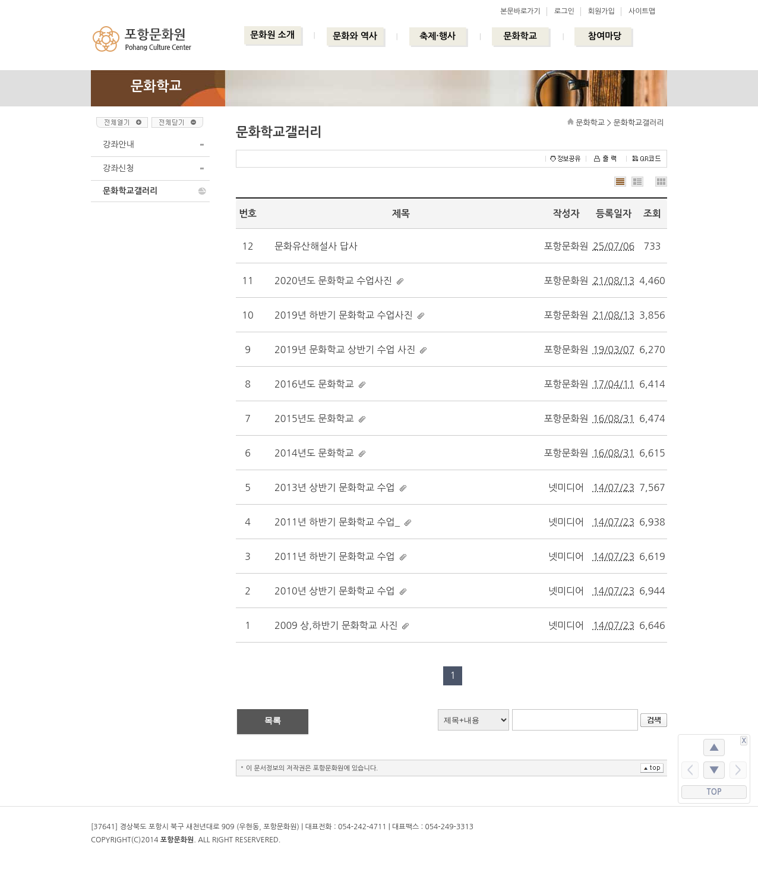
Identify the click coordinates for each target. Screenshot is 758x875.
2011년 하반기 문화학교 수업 (334, 556)
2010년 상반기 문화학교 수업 (334, 591)
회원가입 (601, 11)
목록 (272, 720)
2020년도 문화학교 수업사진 (333, 280)
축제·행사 (437, 36)
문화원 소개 (272, 34)
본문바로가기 (520, 11)
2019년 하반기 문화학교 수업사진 (343, 315)
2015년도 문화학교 (314, 418)
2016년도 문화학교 (314, 384)
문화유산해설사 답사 (316, 246)
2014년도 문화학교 (314, 453)
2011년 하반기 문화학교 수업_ (337, 522)
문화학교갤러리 (130, 191)
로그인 (564, 11)
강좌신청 (118, 168)
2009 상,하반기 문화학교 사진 (335, 625)
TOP (714, 792)
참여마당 (604, 36)
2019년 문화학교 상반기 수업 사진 (344, 349)
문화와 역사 (355, 36)
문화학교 (519, 36)
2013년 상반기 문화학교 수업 (334, 487)
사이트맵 (641, 11)
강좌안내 (118, 144)
